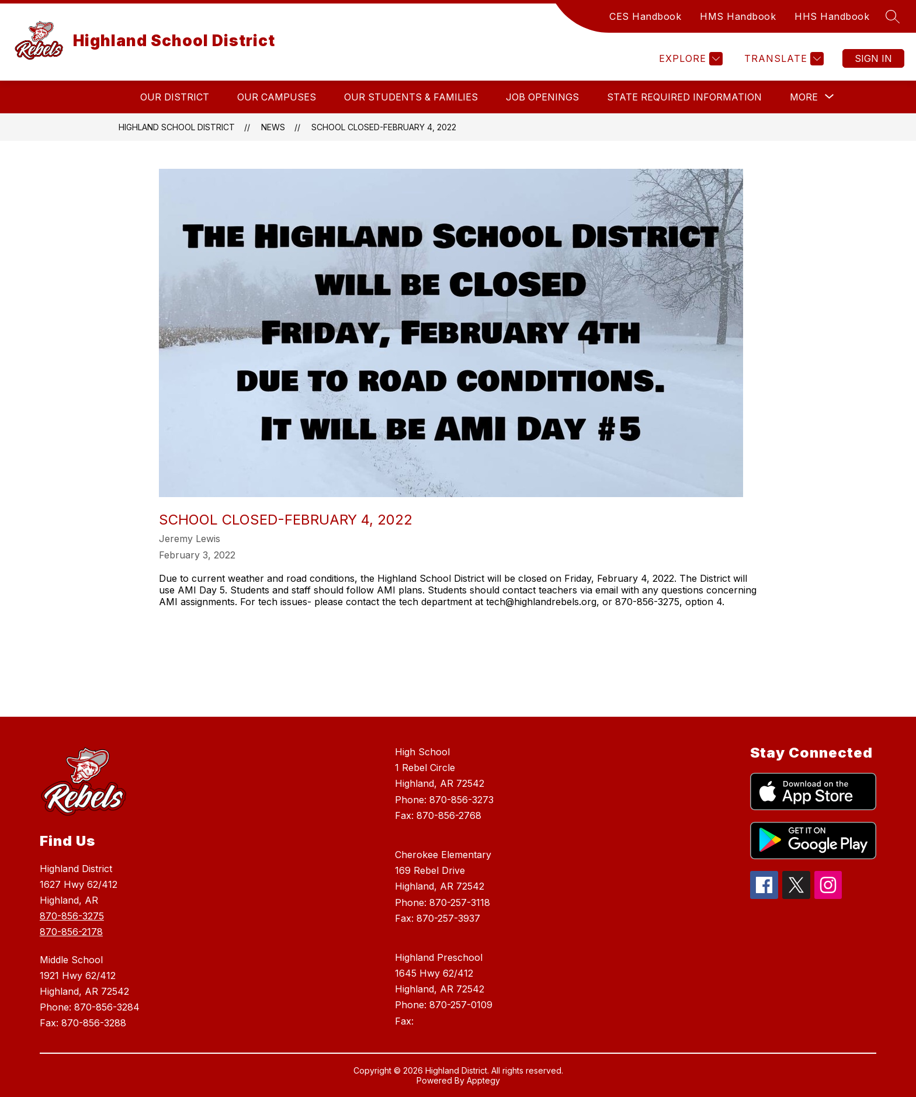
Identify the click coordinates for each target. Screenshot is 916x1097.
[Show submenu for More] (804, 97)
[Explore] (689, 58)
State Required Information (684, 97)
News (273, 127)
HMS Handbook (738, 16)
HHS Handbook (831, 16)
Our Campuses (276, 97)
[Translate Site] (782, 58)
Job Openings (542, 97)
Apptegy (483, 1080)
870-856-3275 (72, 916)
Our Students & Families (411, 97)
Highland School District (177, 127)
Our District (174, 97)
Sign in (873, 58)
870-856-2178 (71, 932)
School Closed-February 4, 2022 (383, 127)
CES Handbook (645, 16)
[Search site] (893, 16)
